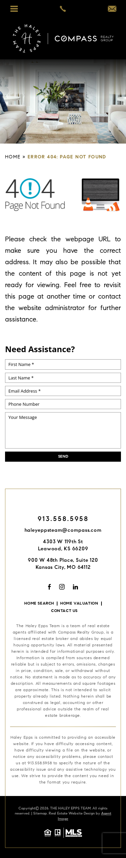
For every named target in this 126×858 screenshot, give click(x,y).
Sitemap (40, 814)
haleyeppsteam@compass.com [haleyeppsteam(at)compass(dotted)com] (63, 530)
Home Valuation (79, 604)
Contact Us (64, 611)
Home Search (39, 604)
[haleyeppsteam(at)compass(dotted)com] (112, 10)
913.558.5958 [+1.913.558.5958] (63, 519)
